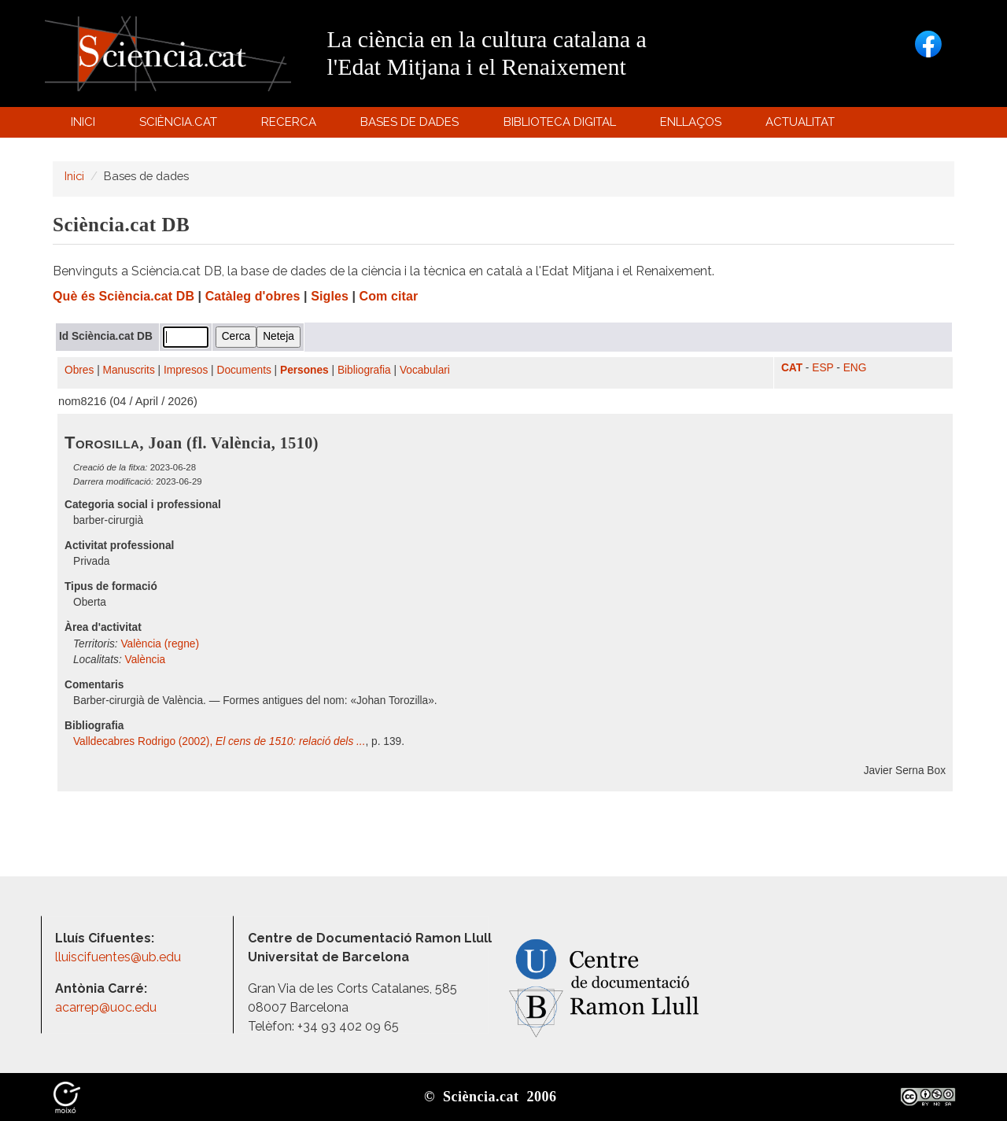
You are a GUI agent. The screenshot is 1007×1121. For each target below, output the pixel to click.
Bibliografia (364, 370)
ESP (822, 368)
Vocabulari (425, 370)
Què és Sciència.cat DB (123, 296)
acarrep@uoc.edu (106, 1007)
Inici (83, 122)
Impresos (186, 370)
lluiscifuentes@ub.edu (119, 957)
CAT (791, 368)
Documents (244, 370)
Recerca (291, 125)
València (145, 660)
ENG (855, 368)
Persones (304, 370)
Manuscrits (129, 370)
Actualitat (803, 125)
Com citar (389, 296)
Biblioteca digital (561, 125)
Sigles (330, 296)
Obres (79, 370)
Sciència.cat (180, 125)
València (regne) (159, 644)
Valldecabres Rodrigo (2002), (219, 741)
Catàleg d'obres (253, 296)
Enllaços (690, 122)
